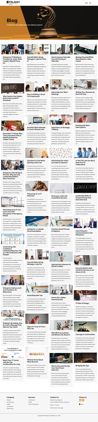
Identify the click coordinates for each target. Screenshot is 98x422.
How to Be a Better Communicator (58, 301)
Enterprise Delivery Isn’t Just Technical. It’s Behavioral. (12, 293)
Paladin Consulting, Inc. (51, 418)
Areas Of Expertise (33, 407)
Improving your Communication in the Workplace (84, 235)
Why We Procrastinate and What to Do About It (60, 336)
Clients (8, 407)
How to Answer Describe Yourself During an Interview (60, 62)
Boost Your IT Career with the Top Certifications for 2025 (11, 365)
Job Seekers (10, 409)
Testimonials (10, 411)
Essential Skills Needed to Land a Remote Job (36, 131)
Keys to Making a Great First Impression (36, 98)
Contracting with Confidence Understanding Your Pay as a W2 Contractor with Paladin (12, 253)
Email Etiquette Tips (35, 298)
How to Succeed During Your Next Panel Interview (60, 371)
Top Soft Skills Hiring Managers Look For (35, 266)
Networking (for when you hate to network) (59, 164)
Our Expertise (10, 405)
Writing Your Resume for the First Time (85, 96)
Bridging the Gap (82, 368)
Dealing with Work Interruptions (83, 129)
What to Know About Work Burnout (35, 363)
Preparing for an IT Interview (34, 197)
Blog (12, 19)
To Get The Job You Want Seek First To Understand (85, 165)
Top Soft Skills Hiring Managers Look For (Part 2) (36, 62)
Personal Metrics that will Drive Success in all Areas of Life (85, 273)
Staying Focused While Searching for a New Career (84, 62)
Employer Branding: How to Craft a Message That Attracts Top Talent (12, 328)
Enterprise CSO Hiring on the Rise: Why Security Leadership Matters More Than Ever (12, 178)
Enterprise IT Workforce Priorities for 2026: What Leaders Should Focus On (12, 63)
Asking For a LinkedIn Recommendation (35, 233)
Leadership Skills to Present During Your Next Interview (83, 200)
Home (8, 19)
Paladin (9, 402)
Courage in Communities (85, 337)
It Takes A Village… (83, 306)
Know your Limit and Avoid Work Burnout (59, 200)
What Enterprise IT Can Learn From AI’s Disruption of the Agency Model (12, 215)
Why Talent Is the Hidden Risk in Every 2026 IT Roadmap (12, 101)
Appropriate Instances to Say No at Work (61, 268)
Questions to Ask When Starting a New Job (36, 164)
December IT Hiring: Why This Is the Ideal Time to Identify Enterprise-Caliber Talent (12, 139)
